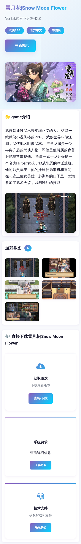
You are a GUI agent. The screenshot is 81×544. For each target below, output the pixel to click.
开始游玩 (22, 46)
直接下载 (41, 398)
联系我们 (40, 527)
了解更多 (40, 465)
